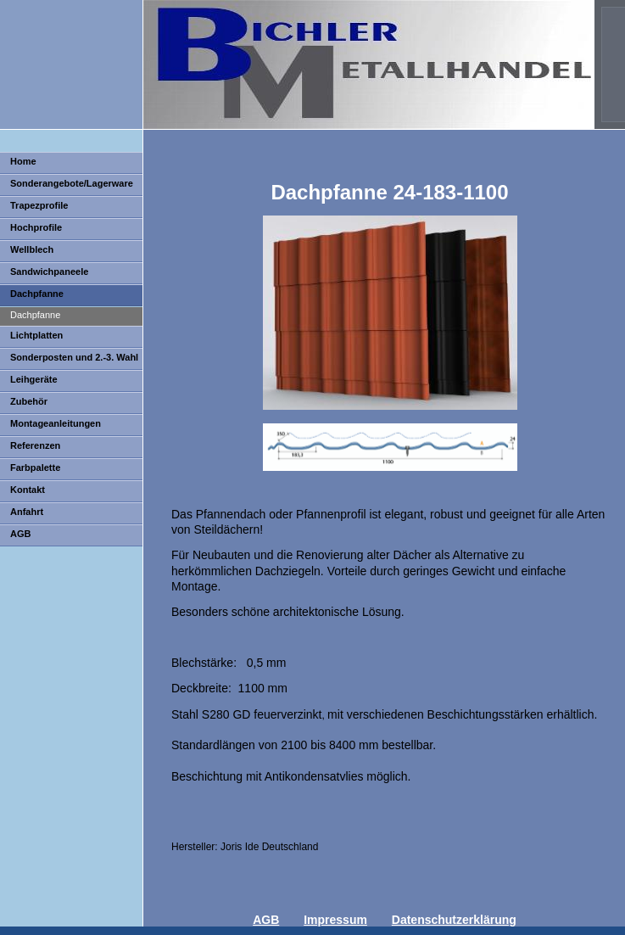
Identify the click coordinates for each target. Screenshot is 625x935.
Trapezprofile (39, 205)
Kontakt (27, 489)
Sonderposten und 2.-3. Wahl (74, 357)
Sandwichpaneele (49, 271)
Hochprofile (36, 227)
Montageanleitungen (55, 423)
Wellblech (31, 249)
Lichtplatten (36, 335)
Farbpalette (35, 467)
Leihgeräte (34, 379)
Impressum (335, 920)
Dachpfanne (37, 293)
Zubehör (28, 401)
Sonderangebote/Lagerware (71, 183)
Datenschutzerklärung (454, 920)
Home (23, 161)
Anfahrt (26, 512)
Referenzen (35, 445)
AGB (20, 534)
